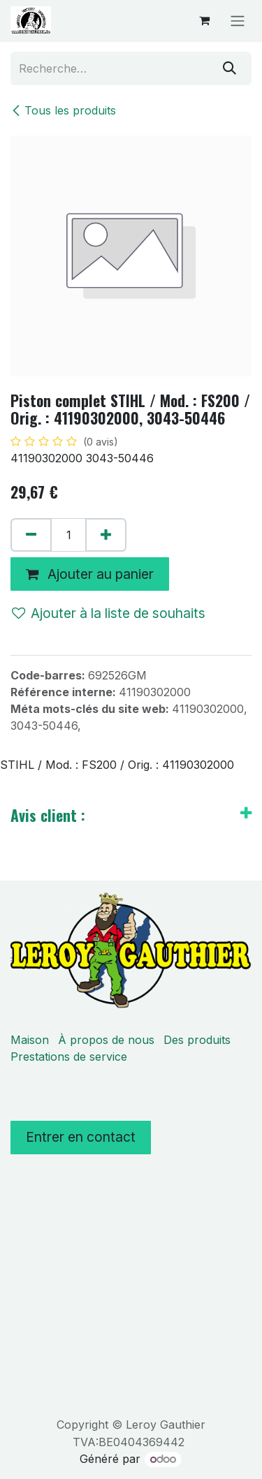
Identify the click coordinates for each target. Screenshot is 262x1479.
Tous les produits (63, 110)
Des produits (197, 1040)
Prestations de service (68, 1057)
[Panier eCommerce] (204, 20)
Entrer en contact (81, 1136)
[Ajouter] (105, 535)
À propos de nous (106, 1040)
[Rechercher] (230, 68)
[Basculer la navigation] (238, 20)
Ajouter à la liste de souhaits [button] (108, 613)
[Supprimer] (31, 535)
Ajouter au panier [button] (90, 574)
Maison (29, 1040)
